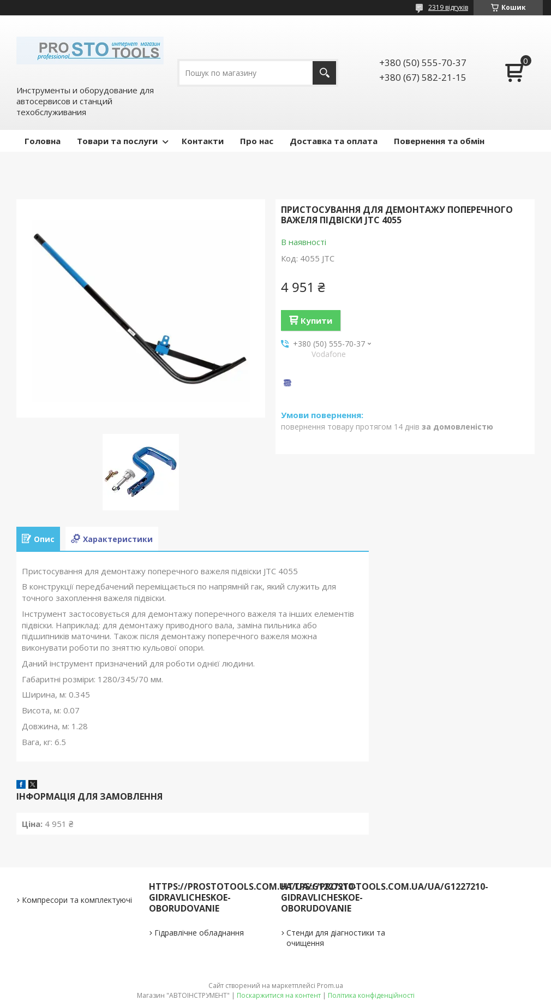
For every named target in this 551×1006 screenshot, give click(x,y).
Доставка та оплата (334, 140)
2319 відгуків (448, 7)
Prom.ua (330, 985)
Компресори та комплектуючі (77, 900)
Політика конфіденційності (371, 995)
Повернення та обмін (439, 140)
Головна (43, 140)
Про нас (256, 140)
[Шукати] (324, 73)
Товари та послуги (117, 140)
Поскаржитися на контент (279, 995)
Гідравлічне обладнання (199, 932)
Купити (316, 320)
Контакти (203, 140)
